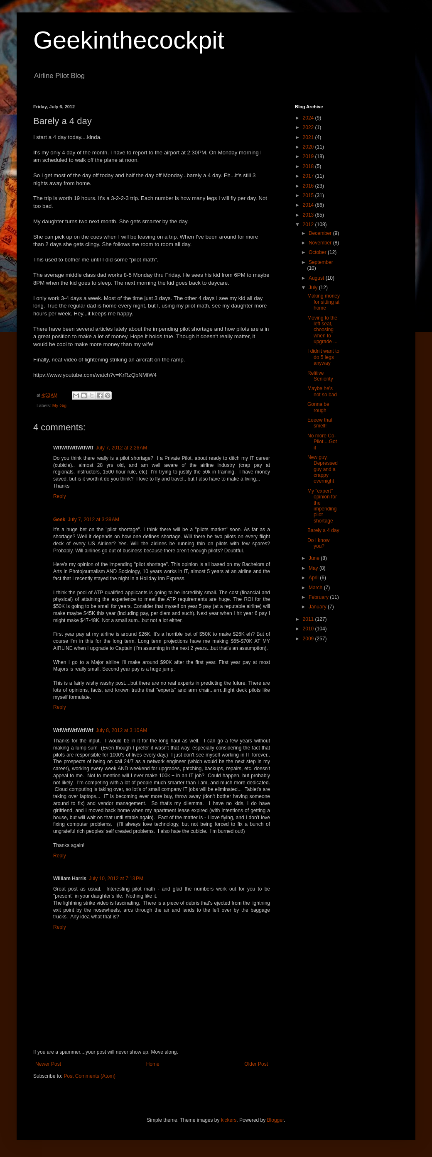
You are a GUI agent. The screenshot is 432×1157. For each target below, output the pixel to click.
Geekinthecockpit (128, 40)
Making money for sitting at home (323, 302)
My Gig (59, 405)
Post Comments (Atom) (89, 1076)
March (316, 588)
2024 (309, 118)
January (318, 607)
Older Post (256, 1064)
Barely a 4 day (323, 530)
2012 (309, 224)
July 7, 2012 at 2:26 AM (121, 448)
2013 (309, 215)
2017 (309, 176)
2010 (309, 629)
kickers (228, 1120)
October (318, 252)
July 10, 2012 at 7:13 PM (116, 878)
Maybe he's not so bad (322, 391)
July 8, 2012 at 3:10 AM (121, 730)
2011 (309, 619)
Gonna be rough (318, 407)
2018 (309, 166)
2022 (309, 127)
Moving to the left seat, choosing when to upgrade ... (322, 330)
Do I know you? (318, 543)
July (314, 287)
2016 (309, 186)
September (321, 262)
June (315, 558)
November (321, 243)
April (314, 578)
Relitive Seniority (320, 376)
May (314, 568)
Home (153, 1064)
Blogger (275, 1120)
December (321, 233)
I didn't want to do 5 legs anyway (323, 357)
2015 (309, 195)
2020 (309, 147)
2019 (309, 156)
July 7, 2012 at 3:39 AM (93, 519)
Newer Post (48, 1064)
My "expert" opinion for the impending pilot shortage (322, 506)
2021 (309, 137)
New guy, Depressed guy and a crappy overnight (322, 469)
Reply (59, 496)
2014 (309, 205)
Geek (59, 519)
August (317, 278)
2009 (309, 639)
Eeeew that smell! (319, 423)
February (319, 597)
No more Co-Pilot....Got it (322, 442)
